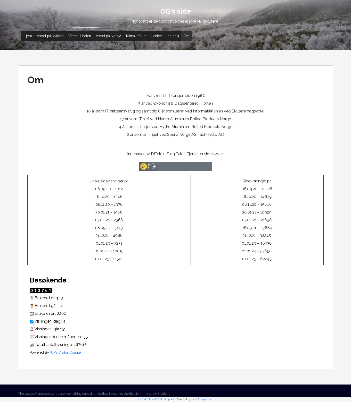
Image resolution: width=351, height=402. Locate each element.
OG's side (175, 11)
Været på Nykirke (50, 36)
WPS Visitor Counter (66, 352)
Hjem (28, 36)
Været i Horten (79, 36)
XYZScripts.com (203, 399)
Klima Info (136, 36)
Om (186, 36)
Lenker (156, 36)
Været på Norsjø (108, 36)
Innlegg (173, 36)
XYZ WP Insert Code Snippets (156, 399)
